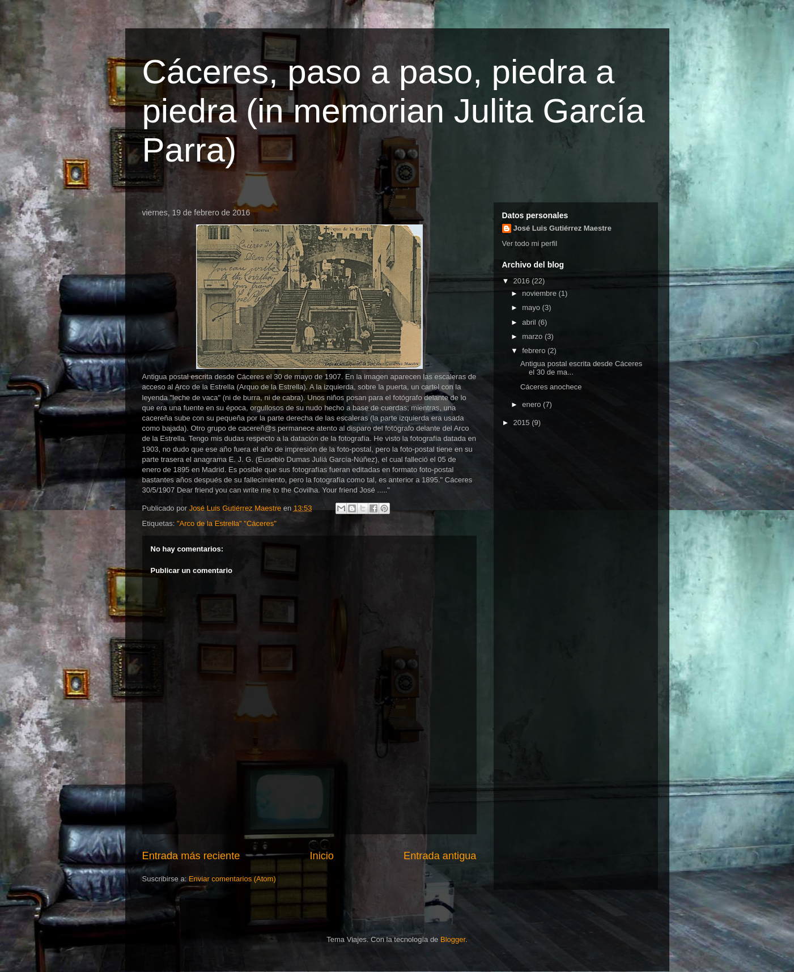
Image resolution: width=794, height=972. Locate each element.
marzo (533, 336)
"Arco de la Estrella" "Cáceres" (227, 523)
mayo (532, 307)
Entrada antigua (440, 855)
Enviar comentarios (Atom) (232, 879)
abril (530, 322)
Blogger (452, 939)
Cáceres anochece (550, 387)
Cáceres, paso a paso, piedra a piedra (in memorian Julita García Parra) (393, 111)
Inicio (321, 855)
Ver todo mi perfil (530, 243)
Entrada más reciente (191, 855)
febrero (534, 350)
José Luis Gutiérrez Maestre (562, 228)
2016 (522, 281)
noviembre (540, 293)
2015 (522, 422)
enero (532, 404)
